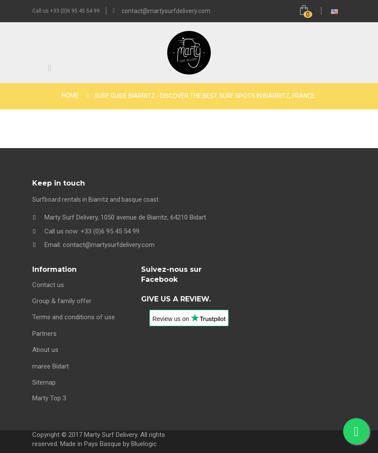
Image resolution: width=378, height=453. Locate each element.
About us (45, 350)
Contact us (48, 285)
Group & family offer (61, 301)
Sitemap (44, 382)
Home (70, 95)
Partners (44, 334)
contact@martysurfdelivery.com (166, 10)
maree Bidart (50, 366)
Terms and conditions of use (73, 317)
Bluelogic (144, 444)
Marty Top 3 (49, 398)
